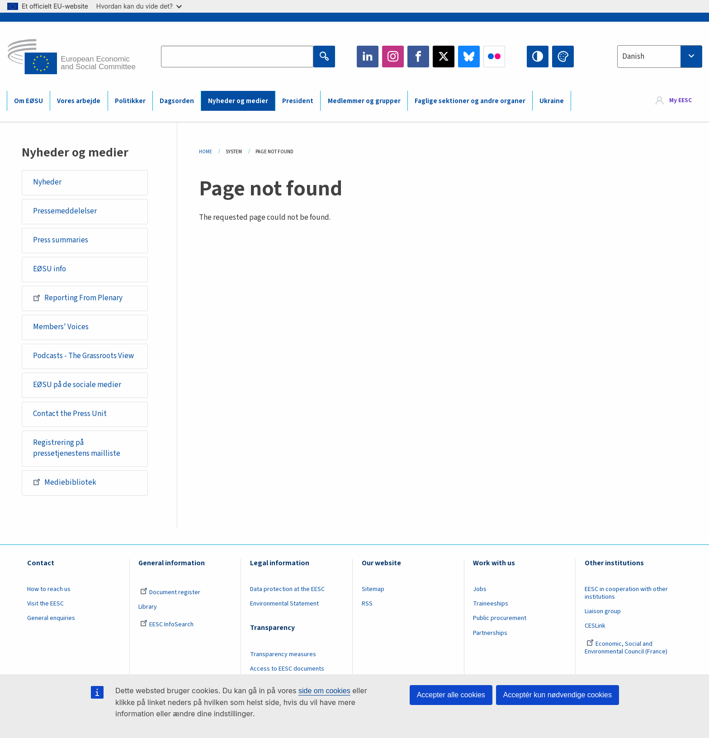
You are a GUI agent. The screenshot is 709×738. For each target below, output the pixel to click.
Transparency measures (283, 654)
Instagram (393, 56)
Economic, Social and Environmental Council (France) (627, 647)
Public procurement (499, 618)
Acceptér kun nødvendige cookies (557, 695)
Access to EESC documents (287, 668)
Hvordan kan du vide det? (139, 6)
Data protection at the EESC (287, 589)
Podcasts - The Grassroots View (83, 355)
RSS (367, 603)
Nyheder (47, 182)
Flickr (494, 56)
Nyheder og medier (238, 101)
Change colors (563, 56)
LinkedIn (367, 56)
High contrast (537, 56)
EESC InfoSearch (167, 624)
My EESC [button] (680, 100)
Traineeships (490, 603)
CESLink (595, 625)
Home (205, 151)
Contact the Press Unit (70, 413)
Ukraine (551, 101)
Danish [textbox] (633, 56)
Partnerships (490, 633)
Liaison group (603, 611)
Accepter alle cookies (451, 695)
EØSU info (49, 269)
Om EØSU (28, 101)
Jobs (480, 589)
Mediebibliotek (64, 482)
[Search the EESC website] (237, 56)
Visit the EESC (45, 603)
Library (147, 606)
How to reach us (49, 589)
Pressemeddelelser (65, 211)
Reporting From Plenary (78, 298)
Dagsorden (177, 101)
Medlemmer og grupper (364, 101)
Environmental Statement (284, 603)
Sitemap (373, 589)
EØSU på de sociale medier (77, 384)
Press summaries (60, 240)
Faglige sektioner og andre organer (470, 101)
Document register (170, 592)
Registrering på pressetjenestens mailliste (76, 448)
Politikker (130, 101)
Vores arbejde (78, 101)
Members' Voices (61, 327)
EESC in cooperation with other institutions (626, 593)
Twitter (443, 56)
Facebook (418, 56)
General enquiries (51, 618)
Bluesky (469, 56)
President (297, 101)
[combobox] (659, 56)
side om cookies (324, 691)
